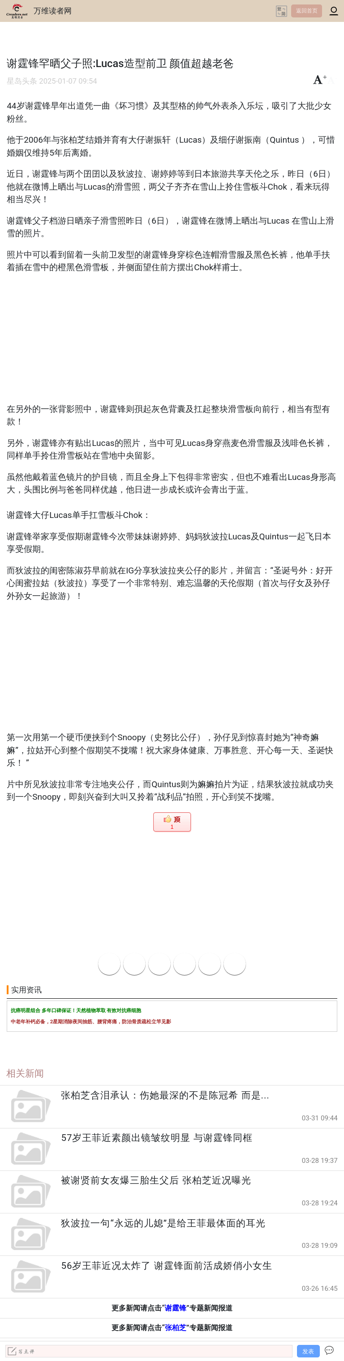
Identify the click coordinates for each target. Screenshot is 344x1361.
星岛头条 (22, 81)
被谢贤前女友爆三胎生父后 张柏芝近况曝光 (156, 1180)
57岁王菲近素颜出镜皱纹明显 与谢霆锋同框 (156, 1137)
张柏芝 (175, 1327)
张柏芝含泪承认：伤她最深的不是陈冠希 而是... (165, 1095)
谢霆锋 (175, 1308)
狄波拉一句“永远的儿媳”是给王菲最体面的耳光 (163, 1223)
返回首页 (307, 11)
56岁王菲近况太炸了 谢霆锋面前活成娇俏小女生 (166, 1265)
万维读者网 (53, 10)
